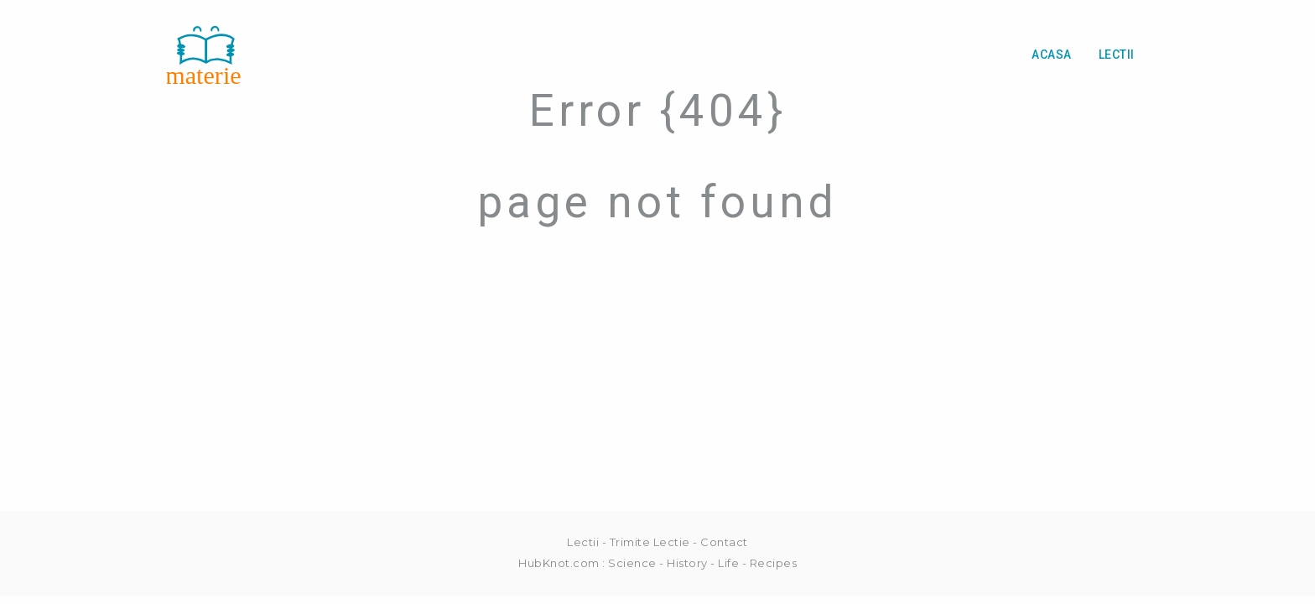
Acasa (1052, 54)
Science (632, 563)
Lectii (1117, 54)
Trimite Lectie (650, 542)
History (687, 563)
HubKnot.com (559, 563)
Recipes (774, 563)
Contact (724, 542)
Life (728, 563)
